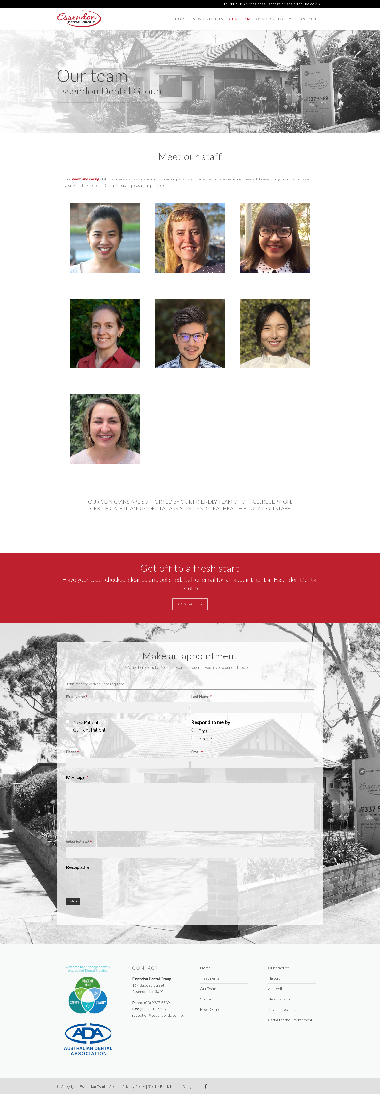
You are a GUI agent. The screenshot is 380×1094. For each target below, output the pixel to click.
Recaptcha (77, 867)
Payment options (282, 1009)
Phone (205, 738)
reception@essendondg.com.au (296, 4)
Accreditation (279, 988)
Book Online (210, 1009)
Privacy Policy (133, 1086)
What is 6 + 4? (79, 841)
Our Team (240, 19)
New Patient (86, 722)
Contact (306, 19)
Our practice (274, 18)
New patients (208, 19)
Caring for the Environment (290, 1019)
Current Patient (89, 730)
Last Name (201, 696)
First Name (76, 696)
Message (77, 777)
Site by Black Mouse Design (171, 1086)
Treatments (209, 978)
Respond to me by (210, 722)
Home (181, 19)
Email (204, 731)
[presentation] (103, 882)
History (274, 978)
